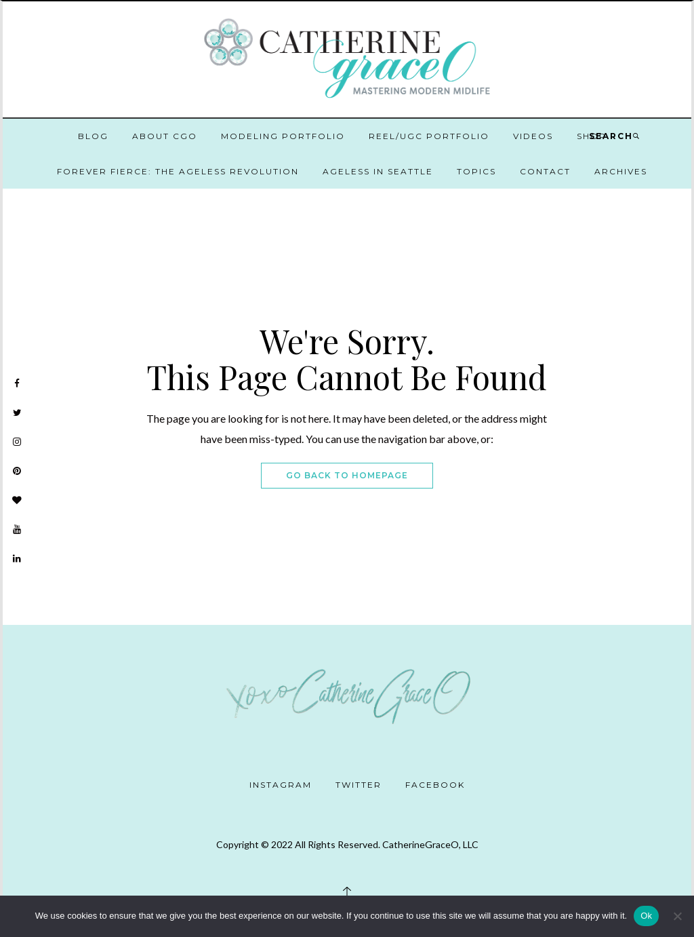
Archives (620, 171)
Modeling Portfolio (283, 136)
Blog (93, 136)
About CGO (164, 136)
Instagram (280, 785)
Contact (545, 171)
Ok (646, 916)
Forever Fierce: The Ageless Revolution (178, 171)
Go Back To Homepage (347, 475)
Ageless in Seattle (378, 171)
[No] (677, 916)
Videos (533, 136)
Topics (476, 171)
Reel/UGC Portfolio (429, 136)
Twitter (358, 785)
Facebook (435, 785)
